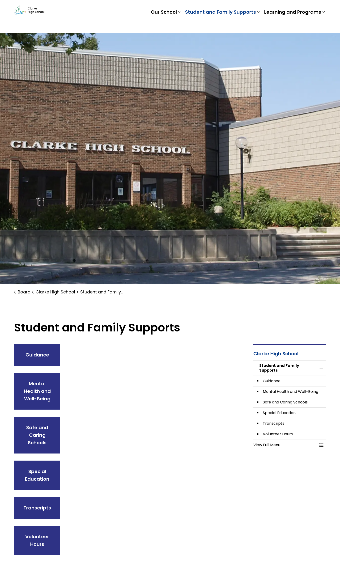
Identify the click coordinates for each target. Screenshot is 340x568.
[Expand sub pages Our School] (179, 25)
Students (248, 8)
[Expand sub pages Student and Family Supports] (258, 25)
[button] (285, 445)
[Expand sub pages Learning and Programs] (323, 25)
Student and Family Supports (220, 24)
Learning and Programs (292, 24)
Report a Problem (294, 8)
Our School (164, 24)
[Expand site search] (321, 8)
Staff (267, 8)
